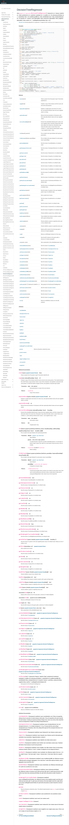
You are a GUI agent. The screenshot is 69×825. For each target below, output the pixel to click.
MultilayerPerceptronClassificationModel (8, 199)
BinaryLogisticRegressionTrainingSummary (8, 171)
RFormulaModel (6, 116)
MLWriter (5, 377)
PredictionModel (6, 32)
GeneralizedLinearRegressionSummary (8, 285)
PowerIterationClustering (8, 243)
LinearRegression (6, 293)
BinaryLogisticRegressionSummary (8, 169)
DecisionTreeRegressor (8, 273)
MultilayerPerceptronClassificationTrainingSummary (8, 203)
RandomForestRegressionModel (8, 303)
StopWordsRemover (7, 124)
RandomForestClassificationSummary (8, 186)
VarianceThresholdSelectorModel (8, 138)
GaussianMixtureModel (7, 231)
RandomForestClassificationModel (8, 183)
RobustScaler (5, 108)
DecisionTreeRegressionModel (8, 275)
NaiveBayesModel (6, 195)
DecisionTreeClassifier (7, 173)
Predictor (5, 30)
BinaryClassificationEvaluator (8, 333)
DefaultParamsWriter (7, 363)
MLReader (5, 373)
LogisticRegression (7, 161)
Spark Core (4, 385)
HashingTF (5, 66)
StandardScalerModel (7, 122)
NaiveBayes (5, 193)
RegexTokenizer (6, 112)
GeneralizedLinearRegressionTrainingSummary (8, 287)
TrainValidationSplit (7, 327)
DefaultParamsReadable (8, 357)
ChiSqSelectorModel (7, 54)
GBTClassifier (5, 178)
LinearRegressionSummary (8, 297)
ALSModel (5, 267)
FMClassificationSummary (8, 213)
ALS (4, 265)
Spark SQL (4, 12)
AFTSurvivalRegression (7, 269)
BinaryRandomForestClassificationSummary (8, 189)
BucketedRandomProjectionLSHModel (8, 48)
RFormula (5, 114)
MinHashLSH (5, 84)
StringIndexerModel (7, 128)
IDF (3, 68)
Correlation (5, 311)
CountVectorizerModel (7, 58)
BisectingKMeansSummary (8, 221)
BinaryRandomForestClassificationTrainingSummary (8, 191)
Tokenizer (5, 130)
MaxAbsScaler (6, 80)
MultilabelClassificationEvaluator (8, 339)
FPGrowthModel (6, 347)
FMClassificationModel (7, 211)
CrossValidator (6, 323)
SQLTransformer (6, 118)
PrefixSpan (5, 349)
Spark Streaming (5, 379)
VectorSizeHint (6, 146)
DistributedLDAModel (7, 241)
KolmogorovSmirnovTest (8, 313)
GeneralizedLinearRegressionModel (8, 283)
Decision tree (22, 22)
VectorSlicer (5, 148)
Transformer (5, 22)
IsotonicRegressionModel (8, 291)
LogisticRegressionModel (8, 164)
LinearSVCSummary (7, 158)
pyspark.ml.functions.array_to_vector (8, 245)
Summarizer (5, 317)
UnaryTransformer (6, 24)
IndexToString (6, 76)
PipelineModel (6, 36)
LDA (4, 235)
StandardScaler (6, 120)
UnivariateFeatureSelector (8, 132)
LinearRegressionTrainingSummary (8, 299)
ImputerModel (6, 74)
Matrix (4, 257)
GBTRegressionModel (7, 279)
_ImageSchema (6, 353)
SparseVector (5, 253)
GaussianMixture (6, 229)
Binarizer (5, 44)
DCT (4, 60)
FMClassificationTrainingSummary (8, 215)
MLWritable (5, 375)
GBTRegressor (6, 277)
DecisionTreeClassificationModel (8, 176)
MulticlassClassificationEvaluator (8, 337)
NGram (4, 92)
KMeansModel (6, 225)
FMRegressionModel (7, 307)
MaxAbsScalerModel (7, 82)
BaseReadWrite (6, 355)
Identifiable (5, 369)
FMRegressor (5, 305)
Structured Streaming (6, 16)
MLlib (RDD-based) (4, 382)
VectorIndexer (6, 142)
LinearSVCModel (6, 156)
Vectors (4, 255)
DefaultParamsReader (7, 359)
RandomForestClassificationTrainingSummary (8, 187)
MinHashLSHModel (7, 86)
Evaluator (5, 331)
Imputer (4, 72)
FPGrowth (5, 345)
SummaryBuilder (6, 319)
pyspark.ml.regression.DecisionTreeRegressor (47, 613)
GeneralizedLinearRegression (8, 281)
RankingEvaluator (6, 343)
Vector (4, 249)
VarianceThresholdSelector (8, 136)
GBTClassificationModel (8, 179)
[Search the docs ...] (7, 8)
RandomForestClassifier (8, 181)
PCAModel (5, 102)
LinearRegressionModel (8, 295)
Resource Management (6, 387)
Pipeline (4, 34)
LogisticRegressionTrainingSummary (8, 168)
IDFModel (5, 70)
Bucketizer (5, 50)
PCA (4, 100)
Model (4, 28)
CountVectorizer (6, 56)
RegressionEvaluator (7, 335)
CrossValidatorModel (7, 325)
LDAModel (5, 237)
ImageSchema (6, 351)
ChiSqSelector (6, 52)
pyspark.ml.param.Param (31, 373)
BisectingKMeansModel (8, 219)
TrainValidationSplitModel (8, 329)
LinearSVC (5, 154)
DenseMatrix (5, 259)
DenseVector (5, 251)
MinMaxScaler (6, 88)
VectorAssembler (6, 140)
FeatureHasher (6, 64)
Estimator (5, 26)
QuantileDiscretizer (7, 106)
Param (4, 38)
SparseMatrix (5, 261)
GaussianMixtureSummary (8, 233)
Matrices (5, 263)
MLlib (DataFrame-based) (5, 19)
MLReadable (5, 371)
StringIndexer (5, 126)
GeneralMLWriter (6, 365)
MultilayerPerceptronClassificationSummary (8, 201)
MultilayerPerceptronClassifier (8, 197)
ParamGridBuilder (6, 321)
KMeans (4, 223)
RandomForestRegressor (8, 301)
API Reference (22, 2)
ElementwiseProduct (7, 62)
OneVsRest (5, 205)
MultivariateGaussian (7, 315)
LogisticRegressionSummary (8, 166)
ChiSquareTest (6, 309)
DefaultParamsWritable (7, 361)
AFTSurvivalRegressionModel (8, 271)
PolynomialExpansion (7, 104)
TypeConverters (6, 42)
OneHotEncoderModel (7, 98)
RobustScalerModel (7, 110)
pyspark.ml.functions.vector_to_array (8, 247)
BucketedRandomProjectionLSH (8, 46)
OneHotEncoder (6, 96)
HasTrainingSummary (7, 367)
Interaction (5, 78)
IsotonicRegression (7, 289)
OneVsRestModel (6, 207)
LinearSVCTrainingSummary (8, 160)
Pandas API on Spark (6, 14)
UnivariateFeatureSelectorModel (8, 134)
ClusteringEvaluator (7, 341)
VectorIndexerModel (7, 144)
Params (4, 40)
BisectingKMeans (6, 217)
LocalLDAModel (6, 239)
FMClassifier (5, 209)
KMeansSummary (6, 227)
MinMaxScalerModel (7, 90)
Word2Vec (5, 150)
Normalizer (5, 94)
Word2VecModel (6, 152)
